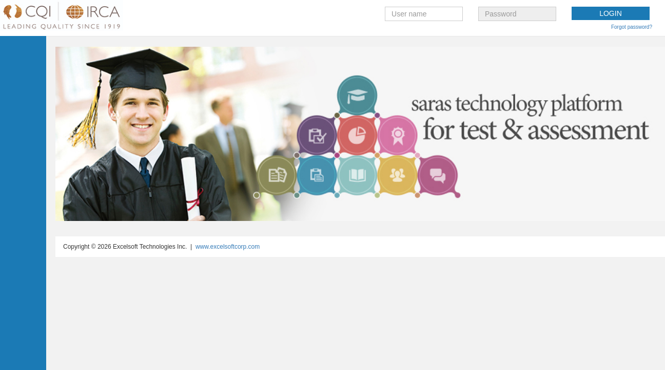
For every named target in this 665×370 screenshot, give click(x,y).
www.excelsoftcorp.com (227, 246)
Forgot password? (631, 27)
